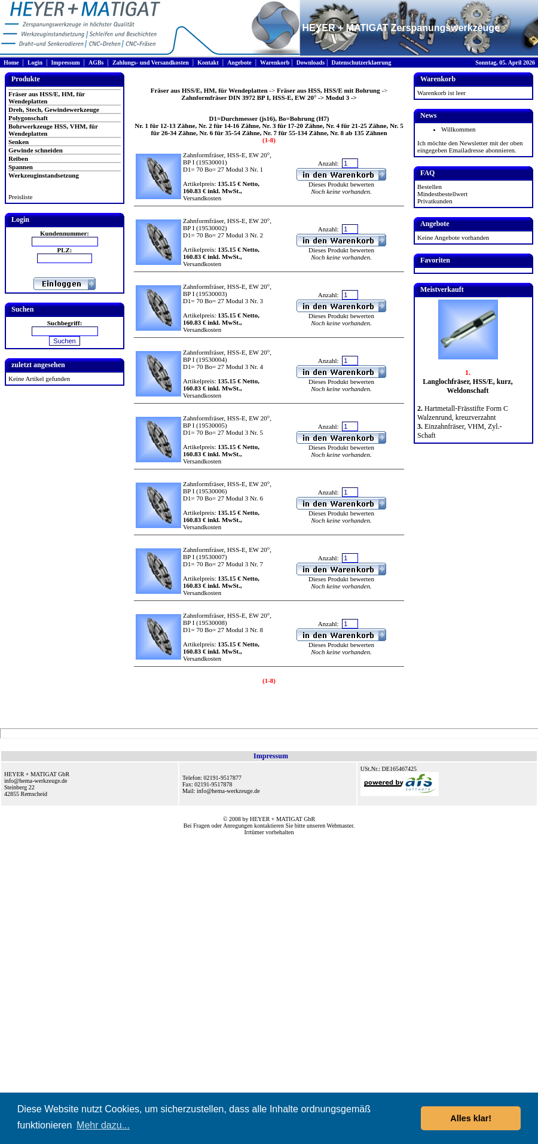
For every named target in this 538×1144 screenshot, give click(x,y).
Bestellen (429, 186)
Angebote (239, 62)
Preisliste (20, 196)
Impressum (65, 62)
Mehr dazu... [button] (103, 1125)
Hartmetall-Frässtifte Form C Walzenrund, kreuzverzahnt (462, 413)
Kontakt (208, 62)
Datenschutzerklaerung (361, 62)
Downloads (310, 62)
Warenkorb (274, 62)
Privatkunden (435, 201)
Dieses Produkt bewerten (341, 184)
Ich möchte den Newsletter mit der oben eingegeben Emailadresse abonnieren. (470, 146)
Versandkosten (202, 198)
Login (34, 62)
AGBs (96, 62)
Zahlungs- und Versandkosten (150, 62)
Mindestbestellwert (442, 193)
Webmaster (340, 825)
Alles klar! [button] (470, 1118)
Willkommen (458, 129)
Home (11, 62)
